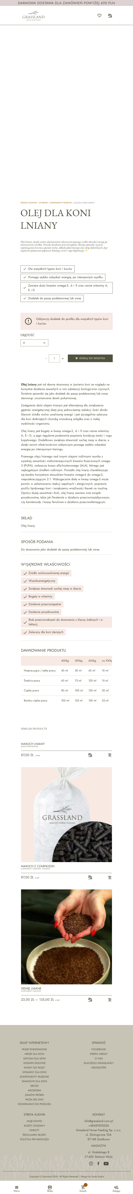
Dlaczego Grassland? (99, 1063)
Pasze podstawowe (29, 746)
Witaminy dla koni (34, 1072)
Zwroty (34, 1130)
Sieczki (34, 1086)
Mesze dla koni (34, 1054)
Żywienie (43, 202)
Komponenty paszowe (61, 202)
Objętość (27, 335)
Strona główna (28, 202)
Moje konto (34, 1121)
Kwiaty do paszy (34, 1067)
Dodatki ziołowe (34, 1063)
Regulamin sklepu (34, 1135)
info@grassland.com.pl (98, 1121)
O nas (99, 1058)
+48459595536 (98, 1125)
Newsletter (98, 1067)
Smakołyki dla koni (34, 1081)
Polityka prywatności (34, 1139)
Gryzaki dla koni (34, 1058)
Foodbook (99, 1049)
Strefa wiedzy (99, 1054)
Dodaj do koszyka (90, 358)
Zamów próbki (34, 1095)
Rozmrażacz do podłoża (34, 1104)
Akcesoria (34, 1090)
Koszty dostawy (34, 1126)
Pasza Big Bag (34, 1099)
